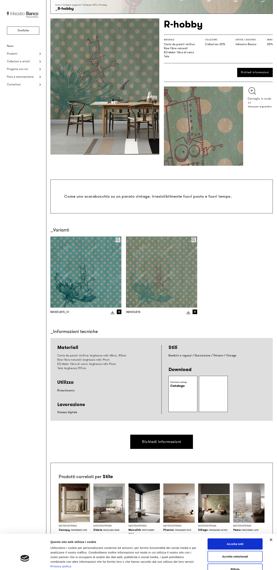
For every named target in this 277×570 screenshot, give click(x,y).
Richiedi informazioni (255, 72)
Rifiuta (235, 544)
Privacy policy (60, 541)
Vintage (231, 355)
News (10, 46)
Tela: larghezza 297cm (71, 368)
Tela (166, 56)
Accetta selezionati (235, 532)
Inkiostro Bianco (246, 44)
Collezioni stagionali (72, 5)
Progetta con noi (17, 69)
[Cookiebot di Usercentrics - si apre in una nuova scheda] (25, 562)
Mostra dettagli (202, 562)
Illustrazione (203, 355)
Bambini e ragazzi (180, 355)
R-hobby (103, 5)
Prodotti (12, 54)
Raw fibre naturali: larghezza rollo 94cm (83, 360)
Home (57, 5)
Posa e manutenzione (20, 77)
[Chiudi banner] (271, 515)
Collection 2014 (90, 5)
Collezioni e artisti (18, 61)
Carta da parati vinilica (179, 44)
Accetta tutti (235, 519)
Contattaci (14, 84)
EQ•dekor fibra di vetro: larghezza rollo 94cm (86, 364)
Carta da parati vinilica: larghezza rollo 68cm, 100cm (91, 355)
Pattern (218, 355)
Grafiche (23, 30)
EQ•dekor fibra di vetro (179, 52)
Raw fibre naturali (176, 48)
